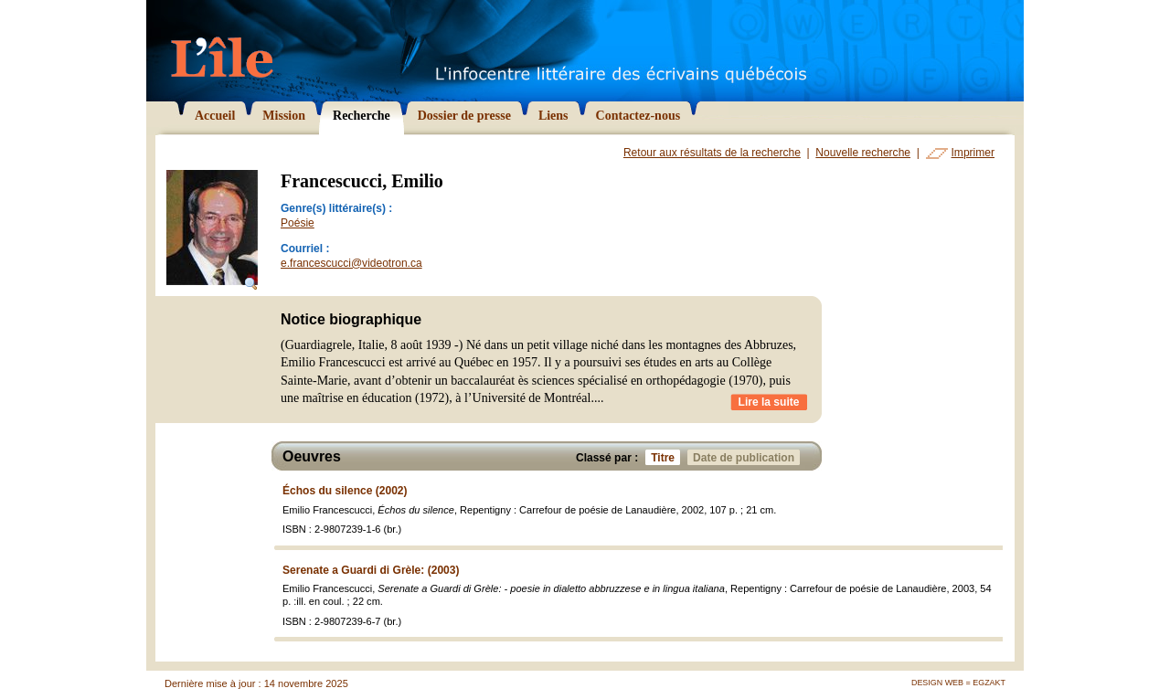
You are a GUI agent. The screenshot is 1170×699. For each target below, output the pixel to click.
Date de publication (746, 457)
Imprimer (973, 152)
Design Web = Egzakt (958, 682)
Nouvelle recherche (862, 152)
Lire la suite (769, 402)
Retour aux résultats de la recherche (712, 152)
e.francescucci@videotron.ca (351, 263)
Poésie (297, 223)
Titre (665, 457)
